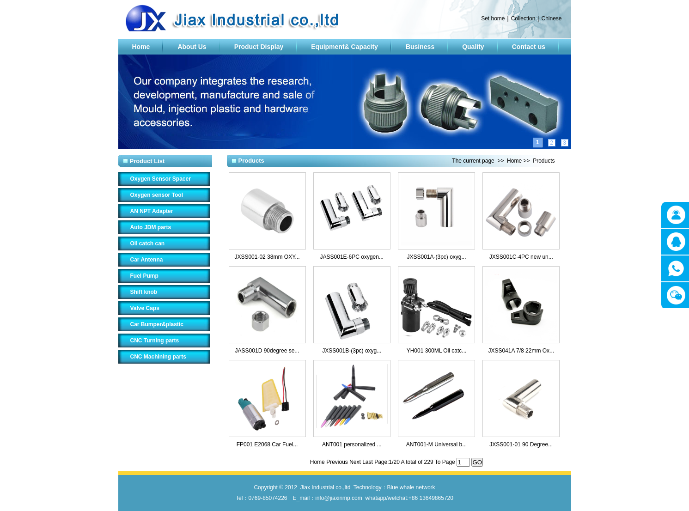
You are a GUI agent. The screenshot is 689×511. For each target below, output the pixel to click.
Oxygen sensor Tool (156, 195)
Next (355, 462)
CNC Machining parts (158, 356)
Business (420, 46)
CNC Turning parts (154, 340)
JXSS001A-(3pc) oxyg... (436, 257)
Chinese (551, 18)
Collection (523, 18)
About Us (191, 46)
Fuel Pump (144, 276)
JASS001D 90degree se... (267, 350)
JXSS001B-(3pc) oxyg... (351, 350)
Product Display (259, 46)
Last (368, 462)
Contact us (528, 46)
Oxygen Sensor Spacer (160, 179)
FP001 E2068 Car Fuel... (267, 444)
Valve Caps (144, 308)
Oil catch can (147, 243)
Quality (473, 46)
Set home (493, 18)
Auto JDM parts (150, 227)
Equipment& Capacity (344, 46)
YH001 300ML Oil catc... (437, 350)
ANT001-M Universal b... (436, 444)
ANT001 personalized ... (352, 444)
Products (544, 161)
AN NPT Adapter (151, 211)
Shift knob (144, 292)
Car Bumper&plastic (156, 324)
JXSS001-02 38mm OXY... (266, 257)
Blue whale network (411, 487)
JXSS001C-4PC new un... (521, 257)
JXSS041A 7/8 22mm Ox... (521, 350)
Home (141, 46)
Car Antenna (146, 259)
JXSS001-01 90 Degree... (521, 444)
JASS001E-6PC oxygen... (352, 257)
